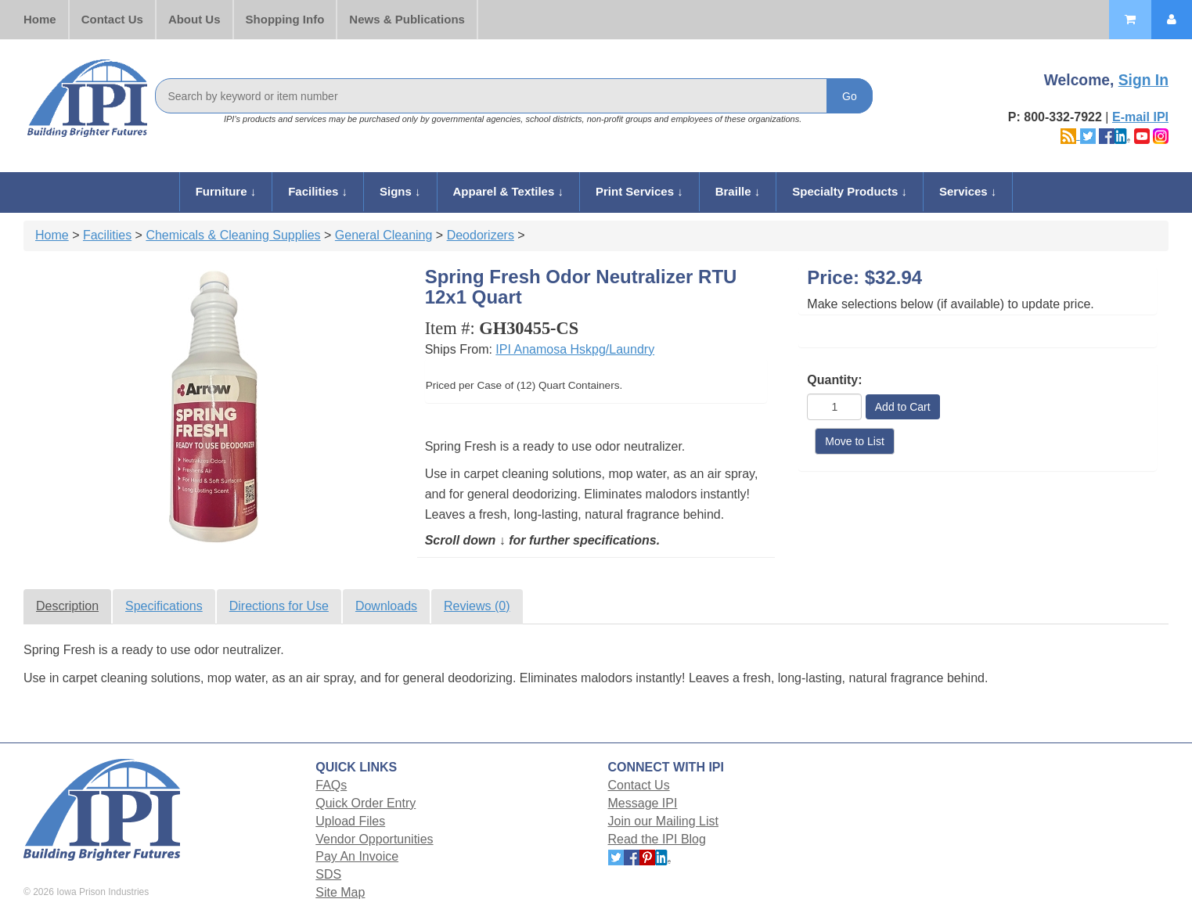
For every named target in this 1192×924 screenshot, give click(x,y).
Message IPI (643, 803)
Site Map (340, 892)
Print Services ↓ (639, 191)
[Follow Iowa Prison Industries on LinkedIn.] (1122, 135)
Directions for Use (279, 606)
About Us (194, 19)
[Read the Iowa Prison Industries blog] (1070, 135)
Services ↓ (967, 191)
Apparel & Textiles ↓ (508, 191)
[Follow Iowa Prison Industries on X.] (1088, 135)
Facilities (107, 235)
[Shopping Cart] (1130, 19)
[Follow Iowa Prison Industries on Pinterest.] (647, 856)
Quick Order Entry (365, 803)
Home (39, 19)
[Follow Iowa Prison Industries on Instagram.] (1161, 135)
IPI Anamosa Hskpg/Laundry (574, 349)
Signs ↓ (400, 191)
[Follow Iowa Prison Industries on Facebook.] (1107, 135)
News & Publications (407, 19)
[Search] (513, 95)
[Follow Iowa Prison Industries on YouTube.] (1142, 135)
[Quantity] (834, 407)
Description (67, 606)
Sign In (1143, 80)
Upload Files (350, 821)
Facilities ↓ (318, 191)
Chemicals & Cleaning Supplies (233, 235)
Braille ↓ (738, 191)
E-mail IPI (1140, 117)
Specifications (164, 606)
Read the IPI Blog (657, 839)
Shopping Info (285, 19)
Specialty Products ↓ (849, 191)
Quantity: (834, 379)
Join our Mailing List (663, 821)
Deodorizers (480, 235)
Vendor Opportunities (374, 839)
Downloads (386, 606)
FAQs (331, 785)
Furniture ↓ (226, 191)
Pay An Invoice (356, 856)
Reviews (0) (477, 606)
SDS (328, 874)
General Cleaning (384, 235)
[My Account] (1171, 19)
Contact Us (112, 19)
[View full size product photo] (214, 407)
